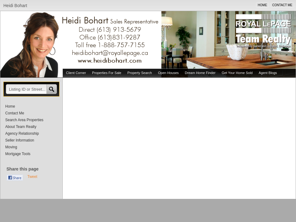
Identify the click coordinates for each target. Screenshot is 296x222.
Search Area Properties (24, 120)
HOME (262, 5)
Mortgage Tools (17, 154)
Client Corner (76, 73)
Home (10, 106)
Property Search (139, 73)
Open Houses (168, 73)
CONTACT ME (282, 5)
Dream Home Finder (200, 73)
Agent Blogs (268, 73)
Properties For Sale (106, 73)
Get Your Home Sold (237, 73)
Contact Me (14, 113)
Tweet (32, 177)
